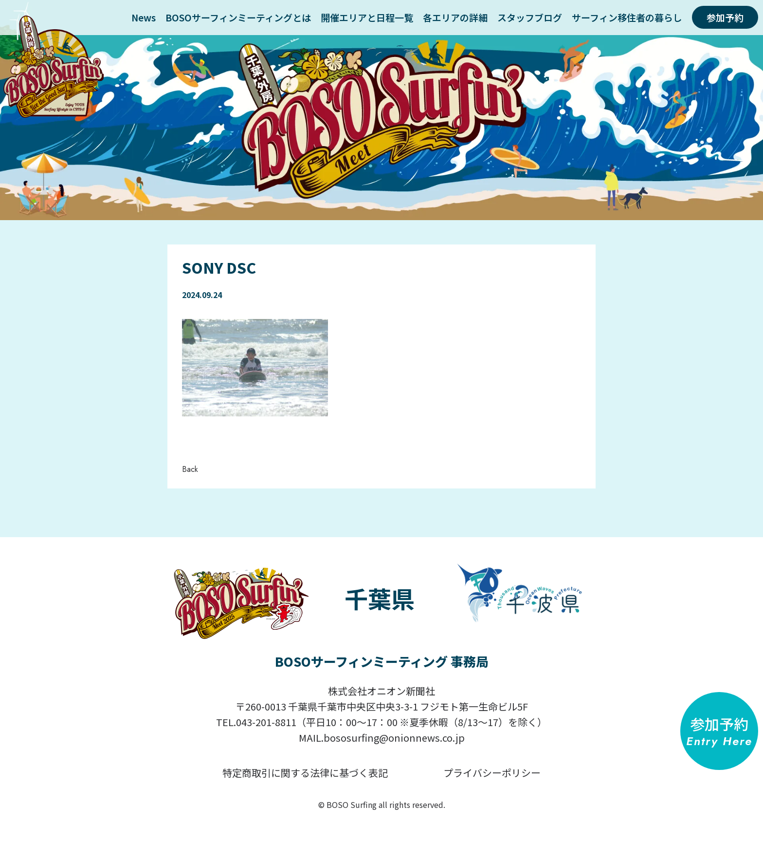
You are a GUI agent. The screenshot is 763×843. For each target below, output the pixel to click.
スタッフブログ (529, 17)
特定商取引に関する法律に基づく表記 (305, 773)
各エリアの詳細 (455, 17)
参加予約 (725, 17)
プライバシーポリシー (492, 773)
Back (190, 469)
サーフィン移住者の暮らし (627, 17)
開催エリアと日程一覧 (367, 17)
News (143, 17)
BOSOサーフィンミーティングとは (238, 17)
